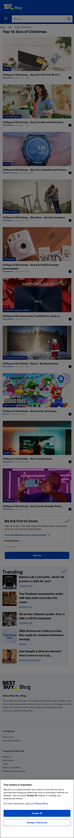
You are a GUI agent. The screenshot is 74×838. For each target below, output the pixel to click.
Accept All (37, 813)
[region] (37, 808)
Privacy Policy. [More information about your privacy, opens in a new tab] (41, 803)
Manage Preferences (37, 822)
